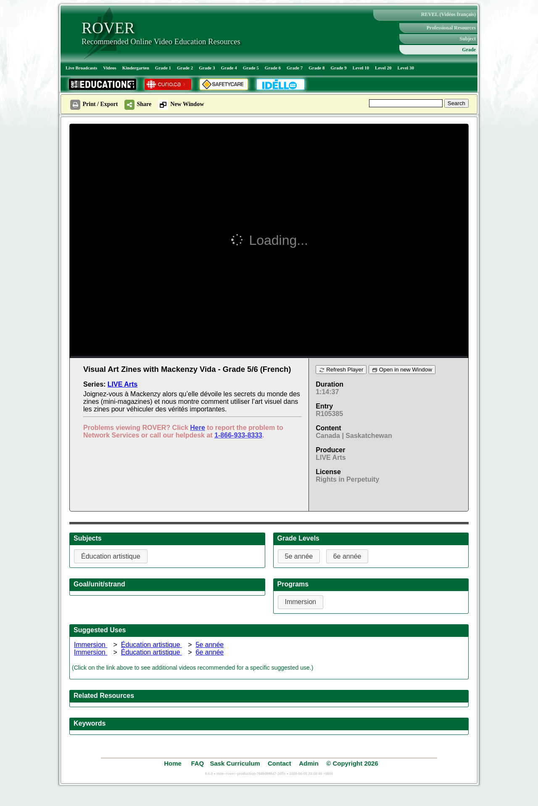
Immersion (90, 644)
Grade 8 (316, 67)
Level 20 (383, 67)
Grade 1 (163, 67)
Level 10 (361, 67)
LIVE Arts (122, 384)
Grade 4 (229, 67)
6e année (209, 652)
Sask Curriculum (235, 763)
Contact (279, 763)
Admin (309, 763)
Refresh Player (341, 369)
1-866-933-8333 (238, 435)
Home (173, 763)
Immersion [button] (300, 601)
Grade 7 (295, 67)
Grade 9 (338, 67)
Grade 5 (251, 67)
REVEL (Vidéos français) (448, 14)
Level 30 (406, 67)
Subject (467, 39)
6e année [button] (347, 556)
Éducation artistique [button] (110, 556)
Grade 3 (207, 67)
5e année (209, 644)
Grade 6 (273, 67)
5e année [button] (299, 556)
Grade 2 (185, 67)
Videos (109, 67)
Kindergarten (135, 67)
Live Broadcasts (81, 67)
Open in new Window (402, 369)
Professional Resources (451, 28)
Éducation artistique (151, 644)
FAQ (197, 763)
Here (197, 427)
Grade (469, 50)
